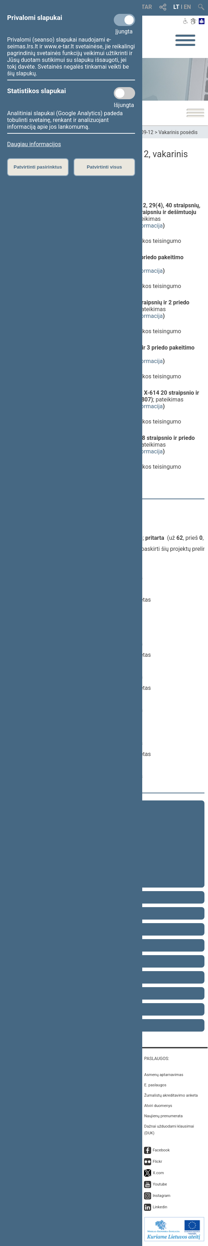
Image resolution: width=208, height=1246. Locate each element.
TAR (147, 7)
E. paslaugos (155, 1085)
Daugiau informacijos (34, 144)
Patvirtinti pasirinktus (38, 167)
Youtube (160, 1184)
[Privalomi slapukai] (124, 20)
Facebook (161, 1150)
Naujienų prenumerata (163, 1116)
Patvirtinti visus (104, 167)
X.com (158, 1173)
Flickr (157, 1161)
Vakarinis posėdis (178, 132)
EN (187, 7)
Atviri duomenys (158, 1105)
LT (177, 7)
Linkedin (160, 1207)
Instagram (161, 1195)
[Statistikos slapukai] (124, 93)
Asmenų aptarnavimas (163, 1074)
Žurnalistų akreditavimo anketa (171, 1095)
